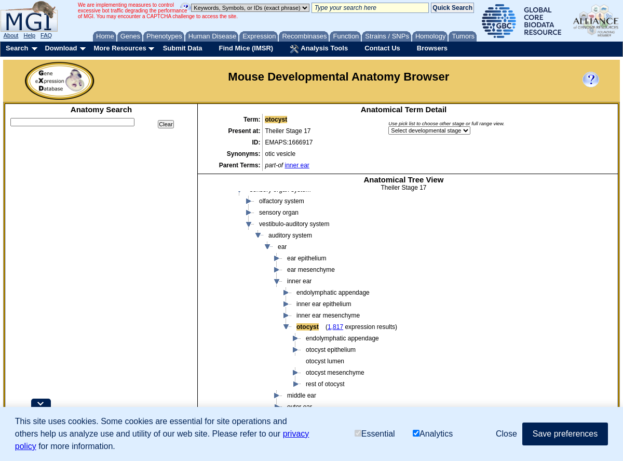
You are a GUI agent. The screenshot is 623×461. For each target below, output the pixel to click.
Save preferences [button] (565, 433)
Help (29, 35)
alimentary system (275, 380)
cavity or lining (241, 231)
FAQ (46, 35)
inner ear (297, 165)
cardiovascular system (281, 391)
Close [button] (506, 433)
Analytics (433, 433)
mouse (221, 197)
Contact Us (382, 48)
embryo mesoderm (266, 334)
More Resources (119, 48)
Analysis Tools (319, 49)
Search (17, 48)
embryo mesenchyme (270, 322)
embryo (241, 254)
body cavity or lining (267, 265)
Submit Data (182, 48)
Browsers (432, 48)
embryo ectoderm (264, 300)
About (11, 35)
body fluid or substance (254, 208)
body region (238, 219)
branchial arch (259, 288)
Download (61, 48)
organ (248, 357)
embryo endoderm (265, 311)
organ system (259, 368)
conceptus (236, 242)
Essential (375, 433)
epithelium (254, 345)
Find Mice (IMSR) (246, 48)
